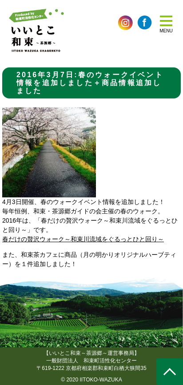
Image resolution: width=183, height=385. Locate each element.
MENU (165, 30)
